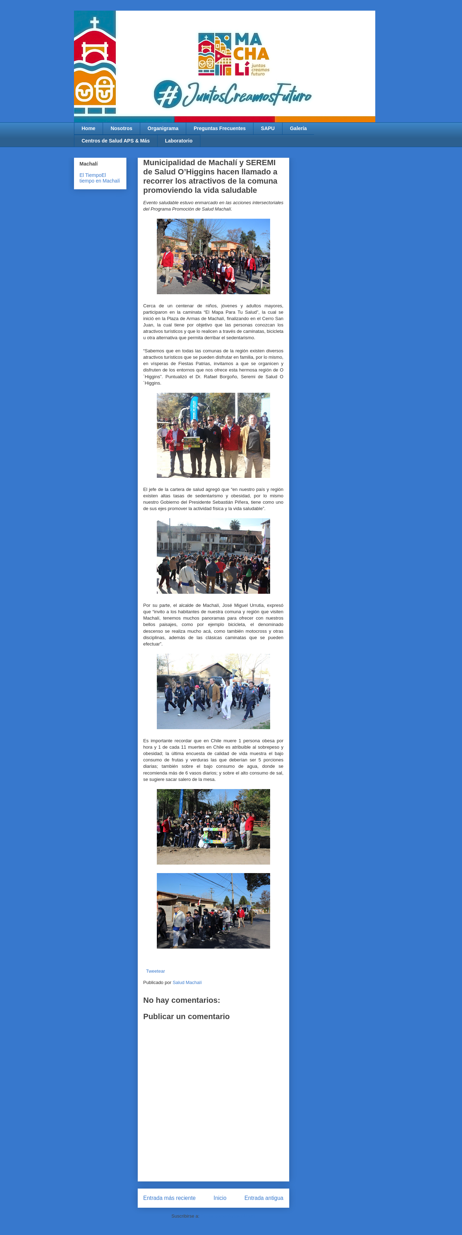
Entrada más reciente (169, 1198)
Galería (298, 128)
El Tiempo (91, 175)
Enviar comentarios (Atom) (228, 1216)
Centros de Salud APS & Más (116, 141)
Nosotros (121, 128)
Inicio (219, 1198)
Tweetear (155, 971)
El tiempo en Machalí (100, 178)
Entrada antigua (263, 1198)
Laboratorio (179, 141)
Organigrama (163, 128)
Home (89, 128)
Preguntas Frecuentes (220, 128)
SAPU (268, 128)
